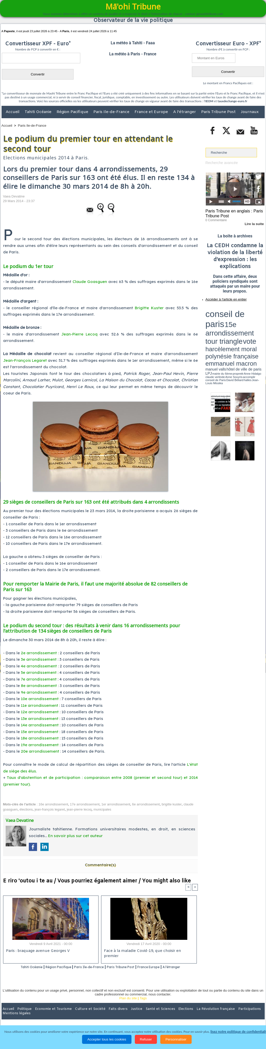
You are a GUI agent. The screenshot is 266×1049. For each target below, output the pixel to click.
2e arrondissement (39, 652)
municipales (102, 809)
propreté (223, 325)
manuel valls (238, 322)
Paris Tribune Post (219, 112)
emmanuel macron (219, 322)
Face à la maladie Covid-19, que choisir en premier (148, 951)
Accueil (13, 112)
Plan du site (128, 1005)
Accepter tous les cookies (106, 1039)
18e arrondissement (40, 738)
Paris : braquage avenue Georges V (37, 951)
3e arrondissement (39, 659)
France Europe (169, 967)
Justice (123, 1015)
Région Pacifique (73, 112)
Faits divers (107, 1015)
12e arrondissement (40, 711)
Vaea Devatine (14, 196)
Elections (167, 1015)
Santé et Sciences (144, 1015)
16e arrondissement (53, 804)
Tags (143, 1005)
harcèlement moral (219, 318)
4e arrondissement (39, 666)
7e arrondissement (39, 679)
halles (228, 327)
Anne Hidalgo (231, 325)
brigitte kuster (172, 804)
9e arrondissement (39, 692)
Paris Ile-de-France (111, 112)
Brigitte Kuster (149, 307)
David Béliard (221, 327)
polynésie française (247, 318)
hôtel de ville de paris (254, 322)
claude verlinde (241, 325)
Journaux (250, 112)
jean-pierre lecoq (79, 809)
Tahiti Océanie (38, 112)
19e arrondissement (40, 744)
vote (255, 314)
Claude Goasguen (90, 281)
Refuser (146, 1039)
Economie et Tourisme (48, 1015)
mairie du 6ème (214, 325)
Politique (22, 1015)
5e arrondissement (39, 672)
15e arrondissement (39, 731)
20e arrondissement (40, 751)
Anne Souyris (251, 325)
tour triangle (242, 314)
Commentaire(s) (100, 864)
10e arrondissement (40, 698)
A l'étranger (185, 112)
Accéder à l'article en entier (223, 297)
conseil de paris (222, 309)
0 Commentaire (215, 218)
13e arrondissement (39, 718)
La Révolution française (194, 1015)
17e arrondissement (85, 804)
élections (26, 809)
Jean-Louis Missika (237, 327)
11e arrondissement (39, 705)
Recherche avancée (220, 163)
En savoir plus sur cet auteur (75, 835)
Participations (225, 1015)
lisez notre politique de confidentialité (239, 1032)
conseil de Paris (211, 327)
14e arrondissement (40, 725)
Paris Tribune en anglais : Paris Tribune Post (232, 212)
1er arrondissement (115, 804)
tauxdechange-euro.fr (232, 101)
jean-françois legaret (49, 809)
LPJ (207, 325)
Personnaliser (176, 1039)
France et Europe (152, 112)
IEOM (209, 101)
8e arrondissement (39, 685)
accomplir (259, 325)
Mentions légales (250, 1015)
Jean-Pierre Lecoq (79, 334)
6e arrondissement (146, 804)
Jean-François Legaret (25, 360)
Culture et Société (82, 1015)
